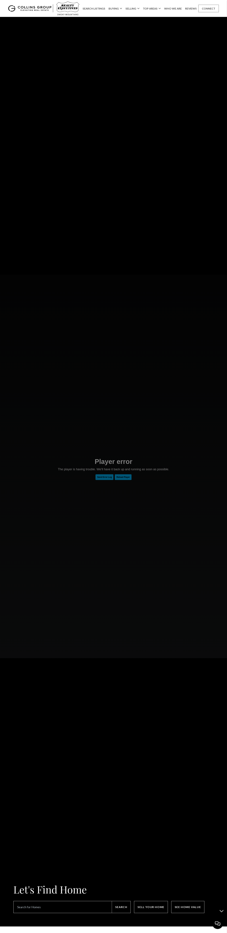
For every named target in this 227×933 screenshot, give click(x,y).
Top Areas (152, 8)
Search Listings (94, 8)
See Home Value (188, 907)
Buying (115, 8)
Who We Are (173, 8)
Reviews (191, 8)
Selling (132, 8)
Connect (208, 8)
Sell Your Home (151, 907)
